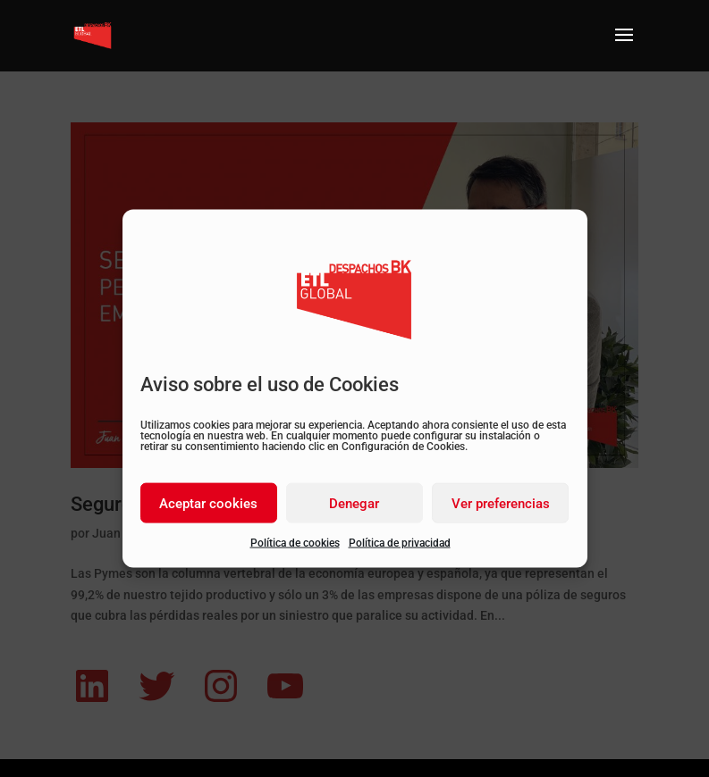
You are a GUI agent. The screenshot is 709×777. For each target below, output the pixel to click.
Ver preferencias (501, 503)
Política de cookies (295, 543)
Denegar (354, 503)
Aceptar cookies (208, 503)
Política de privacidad (400, 543)
